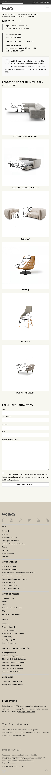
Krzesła (5, 550)
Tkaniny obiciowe (9, 582)
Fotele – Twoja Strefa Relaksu (13, 544)
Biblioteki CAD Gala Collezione (14, 659)
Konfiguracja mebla (9, 569)
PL (34, 2)
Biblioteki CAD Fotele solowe (13, 662)
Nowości (5, 531)
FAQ (4, 611)
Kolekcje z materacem (10, 541)
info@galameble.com (26, 718)
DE (45, 2)
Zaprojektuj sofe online (11, 614)
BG (48, 2)
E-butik (5, 601)
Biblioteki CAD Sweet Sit (11, 665)
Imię (4, 409)
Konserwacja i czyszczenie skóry (14, 579)
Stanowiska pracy (9, 630)
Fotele (4, 547)
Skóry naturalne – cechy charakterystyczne (18, 573)
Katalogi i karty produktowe (13, 656)
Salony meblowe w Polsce (27, 14)
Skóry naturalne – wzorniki (12, 576)
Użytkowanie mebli (9, 585)
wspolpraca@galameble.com (13, 742)
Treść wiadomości (10, 440)
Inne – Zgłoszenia (9, 643)
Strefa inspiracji (8, 598)
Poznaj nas (6, 624)
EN (37, 2)
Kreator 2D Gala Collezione (12, 672)
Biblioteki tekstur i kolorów (12, 669)
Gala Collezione (8, 14)
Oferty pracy (7, 637)
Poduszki (5, 557)
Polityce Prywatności (10, 480)
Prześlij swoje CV (9, 640)
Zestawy (5, 534)
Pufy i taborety (8, 553)
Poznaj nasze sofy (9, 566)
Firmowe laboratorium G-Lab (13, 589)
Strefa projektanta (9, 653)
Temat (5, 431)
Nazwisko (7, 416)
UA (42, 2)
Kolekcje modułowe (9, 537)
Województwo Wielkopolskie (13, 16)
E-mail (5, 425)
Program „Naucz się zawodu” (13, 633)
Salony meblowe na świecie (12, 685)
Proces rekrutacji (8, 627)
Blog (4, 605)
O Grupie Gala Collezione (12, 608)
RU (40, 2)
